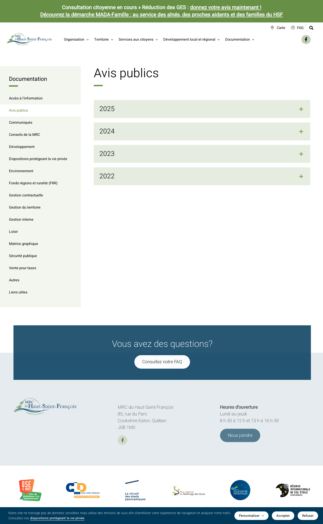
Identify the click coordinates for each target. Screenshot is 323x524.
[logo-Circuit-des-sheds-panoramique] (135, 483)
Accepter (283, 515)
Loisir (13, 231)
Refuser (308, 515)
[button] (202, 110)
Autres (14, 280)
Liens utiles (18, 292)
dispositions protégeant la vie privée (57, 518)
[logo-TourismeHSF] (240, 483)
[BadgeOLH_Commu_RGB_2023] (30, 481)
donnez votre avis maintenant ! (225, 7)
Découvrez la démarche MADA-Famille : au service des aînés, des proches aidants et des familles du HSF (161, 15)
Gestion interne (21, 219)
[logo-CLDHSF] (83, 484)
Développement (22, 147)
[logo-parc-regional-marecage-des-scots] (187, 490)
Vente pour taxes (22, 268)
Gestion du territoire (25, 207)
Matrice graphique (23, 244)
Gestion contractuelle (26, 195)
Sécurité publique (23, 256)
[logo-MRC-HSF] (46, 400)
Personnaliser (251, 515)
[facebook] (122, 442)
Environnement (21, 171)
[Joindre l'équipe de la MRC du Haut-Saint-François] (240, 437)
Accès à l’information (26, 98)
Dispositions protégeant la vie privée (38, 159)
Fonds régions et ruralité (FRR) (33, 183)
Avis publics (18, 110)
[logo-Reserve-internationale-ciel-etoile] (293, 487)
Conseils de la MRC (24, 134)
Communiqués (20, 122)
